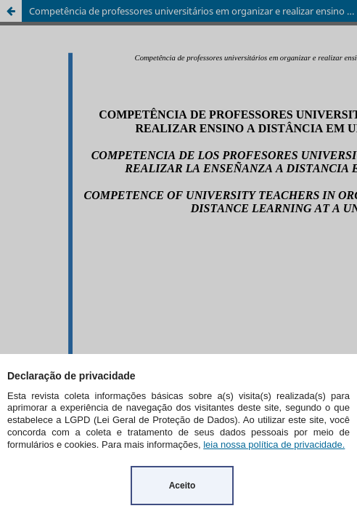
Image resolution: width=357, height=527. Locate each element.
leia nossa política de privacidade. (274, 444)
